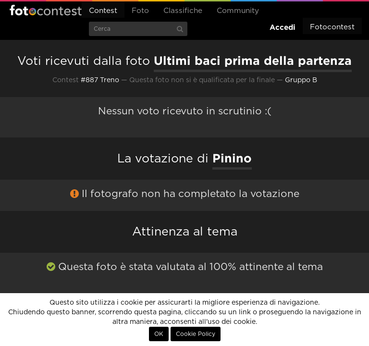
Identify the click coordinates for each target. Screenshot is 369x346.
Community (238, 10)
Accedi (282, 27)
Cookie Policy (195, 334)
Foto (140, 10)
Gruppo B (301, 80)
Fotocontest (46, 10)
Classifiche (182, 10)
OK (158, 334)
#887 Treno (100, 80)
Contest (103, 10)
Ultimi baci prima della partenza (253, 60)
